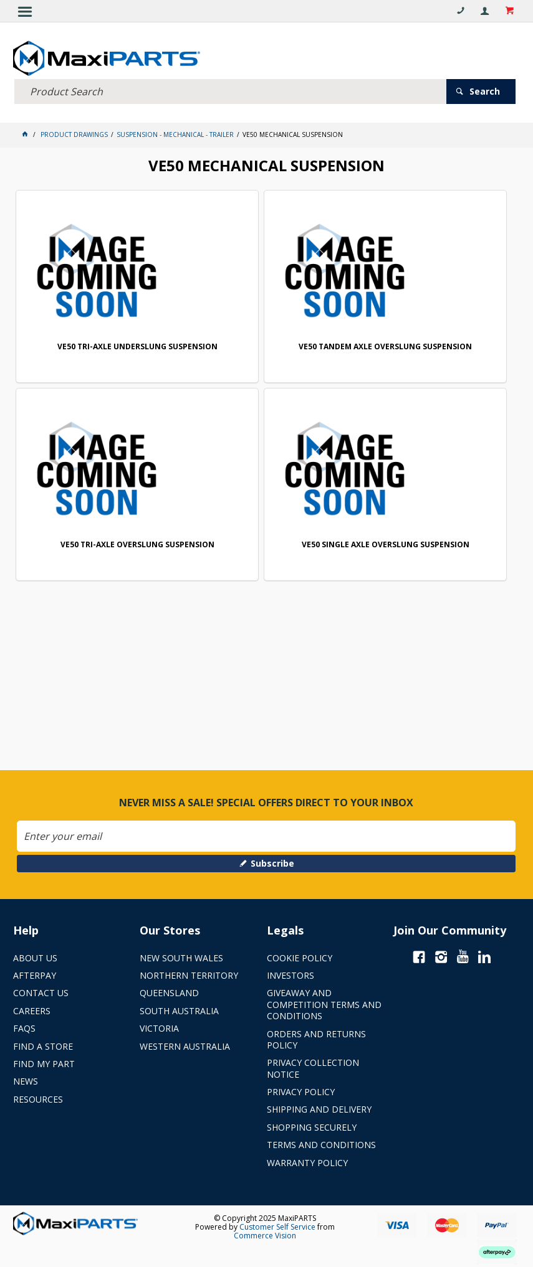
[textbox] (230, 91)
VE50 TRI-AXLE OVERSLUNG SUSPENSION (137, 545)
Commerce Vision (265, 1235)
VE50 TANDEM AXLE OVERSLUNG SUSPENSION (385, 347)
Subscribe (272, 863)
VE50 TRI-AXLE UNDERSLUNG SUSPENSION (137, 347)
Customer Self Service (277, 1227)
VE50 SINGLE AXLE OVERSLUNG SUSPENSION (385, 545)
